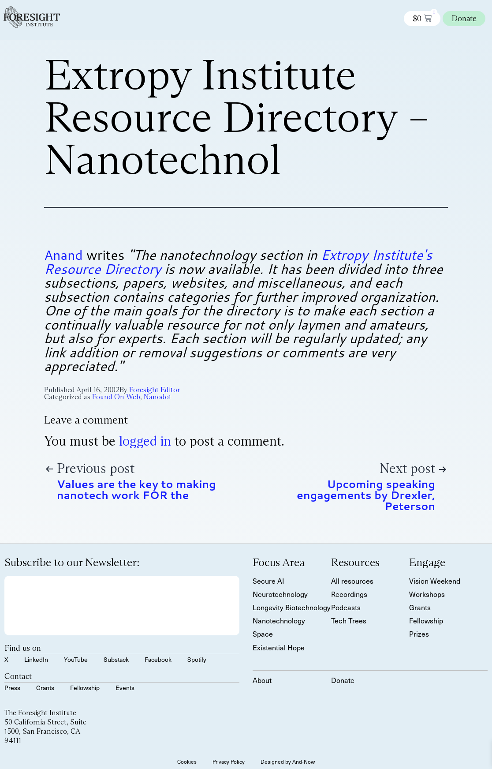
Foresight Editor (154, 390)
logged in (145, 441)
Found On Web (116, 397)
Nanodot (157, 397)
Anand (63, 254)
